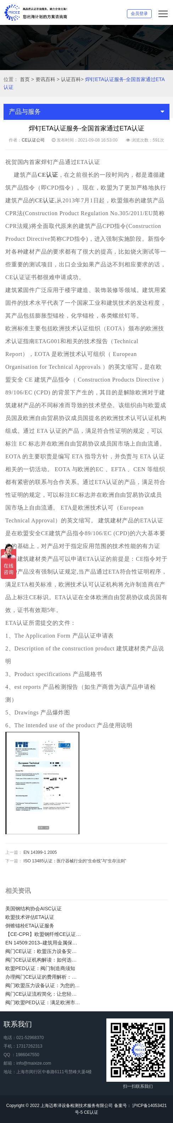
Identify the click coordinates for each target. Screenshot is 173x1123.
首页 (25, 79)
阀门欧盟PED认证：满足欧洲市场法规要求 (43, 1002)
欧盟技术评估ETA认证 (29, 917)
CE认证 (45, 200)
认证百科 (71, 79)
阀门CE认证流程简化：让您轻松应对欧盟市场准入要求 (43, 994)
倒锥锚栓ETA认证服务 (29, 925)
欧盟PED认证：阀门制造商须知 (40, 968)
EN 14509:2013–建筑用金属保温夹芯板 (43, 943)
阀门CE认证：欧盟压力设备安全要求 (43, 951)
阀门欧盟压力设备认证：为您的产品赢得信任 (43, 985)
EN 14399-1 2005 (40, 852)
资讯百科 (45, 79)
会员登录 (139, 13)
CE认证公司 (33, 140)
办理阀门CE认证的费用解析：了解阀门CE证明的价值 (43, 977)
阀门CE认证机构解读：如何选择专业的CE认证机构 (43, 960)
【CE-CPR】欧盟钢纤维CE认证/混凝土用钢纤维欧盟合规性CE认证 (43, 934)
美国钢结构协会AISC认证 (33, 908)
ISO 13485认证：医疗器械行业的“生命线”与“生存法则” (74, 860)
